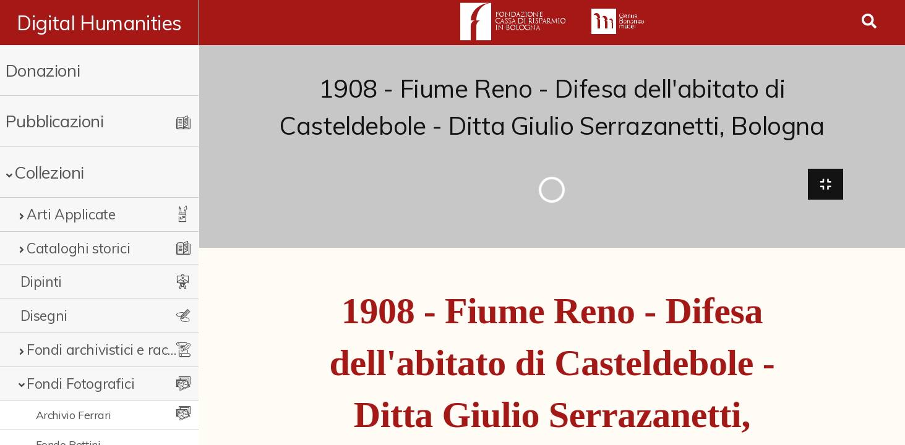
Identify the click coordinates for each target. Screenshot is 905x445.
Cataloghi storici (78, 248)
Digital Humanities (99, 23)
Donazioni (43, 70)
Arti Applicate (71, 214)
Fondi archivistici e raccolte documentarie (103, 349)
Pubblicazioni (55, 121)
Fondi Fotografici (80, 383)
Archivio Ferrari (74, 415)
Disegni (43, 315)
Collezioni (49, 172)
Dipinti (41, 281)
